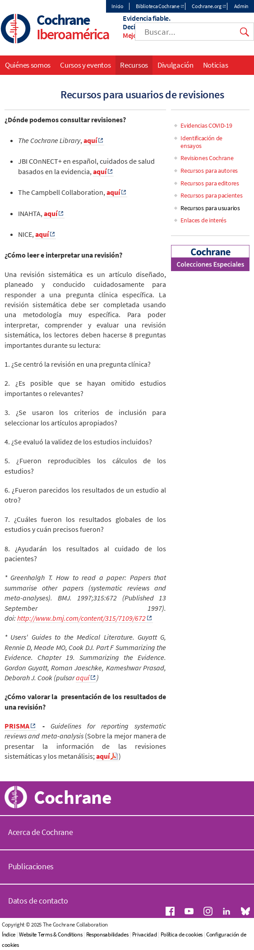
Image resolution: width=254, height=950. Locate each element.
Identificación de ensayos (201, 142)
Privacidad (144, 934)
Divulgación (175, 65)
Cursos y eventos (85, 65)
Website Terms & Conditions (50, 934)
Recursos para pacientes (211, 195)
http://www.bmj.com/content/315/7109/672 (81, 618)
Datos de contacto (38, 900)
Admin (241, 6)
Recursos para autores (209, 170)
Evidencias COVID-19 (206, 125)
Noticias (215, 65)
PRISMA (17, 725)
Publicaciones (31, 866)
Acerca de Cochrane (40, 832)
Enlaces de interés (203, 220)
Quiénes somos (28, 65)
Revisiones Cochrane (206, 158)
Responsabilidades (107, 934)
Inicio (117, 6)
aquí (82, 677)
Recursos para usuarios (210, 208)
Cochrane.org (206, 6)
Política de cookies (182, 934)
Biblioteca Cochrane (157, 6)
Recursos (134, 65)
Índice (8, 934)
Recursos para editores (209, 183)
